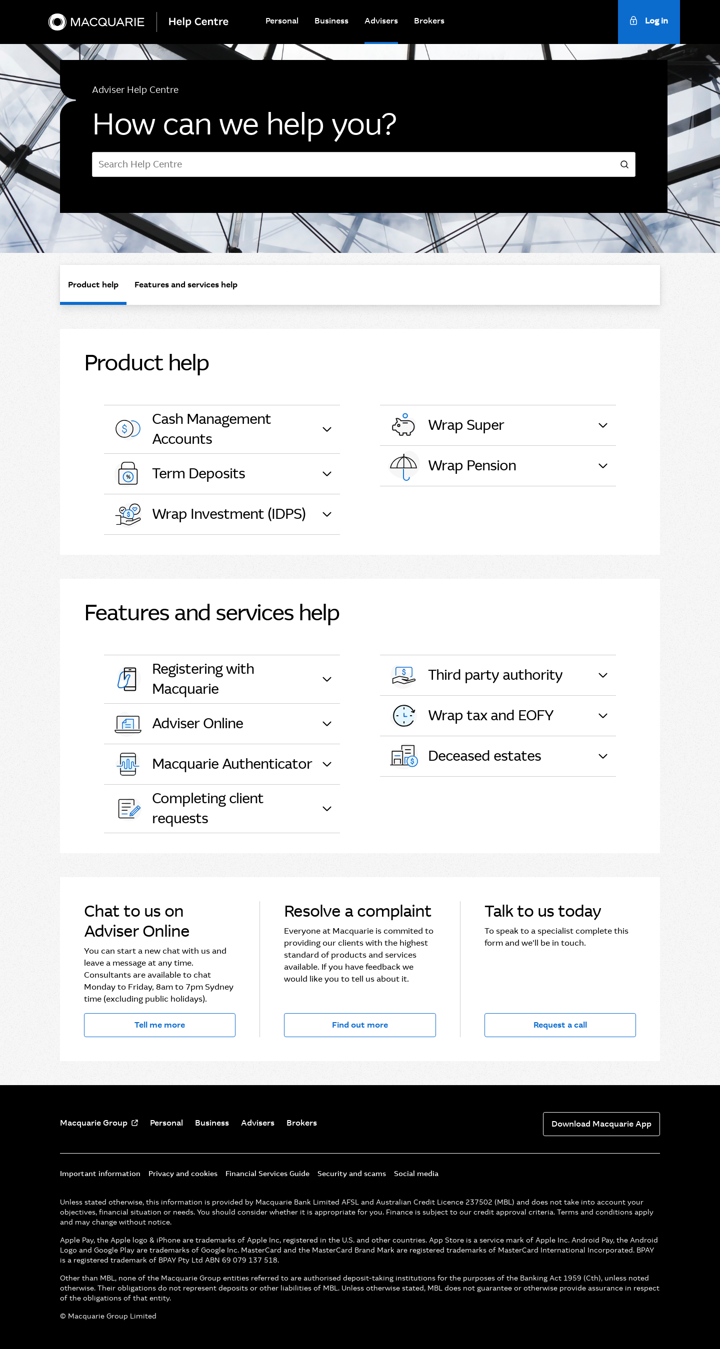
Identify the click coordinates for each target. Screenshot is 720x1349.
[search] (624, 165)
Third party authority (475, 675)
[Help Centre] (202, 21)
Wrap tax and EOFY (471, 716)
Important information (100, 1173)
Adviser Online (177, 724)
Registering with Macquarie (183, 679)
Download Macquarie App (602, 1124)
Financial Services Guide (268, 1173)
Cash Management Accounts (191, 429)
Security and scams (352, 1173)
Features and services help (186, 284)
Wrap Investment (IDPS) (209, 514)
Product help (93, 284)
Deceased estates (464, 756)
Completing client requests (188, 808)
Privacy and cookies (183, 1173)
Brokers (429, 20)
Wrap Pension (452, 466)
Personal (282, 20)
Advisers (381, 20)
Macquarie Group (94, 1123)
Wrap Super (446, 425)
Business (331, 20)
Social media (416, 1173)
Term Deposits (178, 474)
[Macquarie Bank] (96, 21)
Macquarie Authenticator (212, 764)
